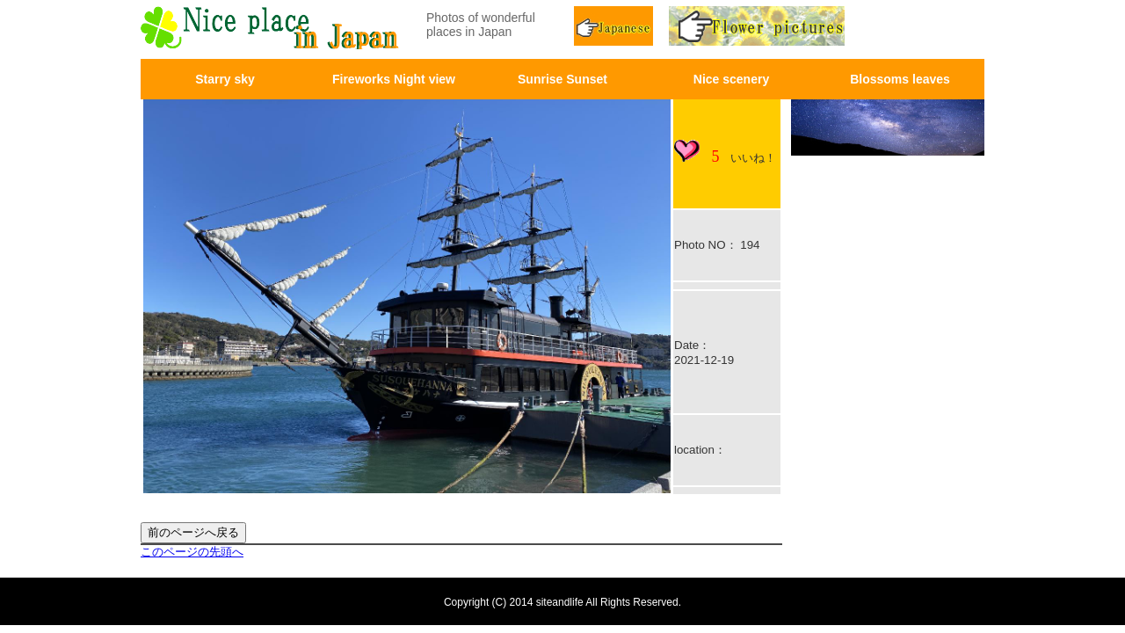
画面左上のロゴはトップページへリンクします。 (272, 28)
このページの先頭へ (192, 551)
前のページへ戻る (193, 532)
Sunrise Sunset (562, 79)
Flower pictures (779, 28)
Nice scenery (731, 79)
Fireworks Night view (393, 79)
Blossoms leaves (900, 79)
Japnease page (615, 28)
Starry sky (225, 79)
